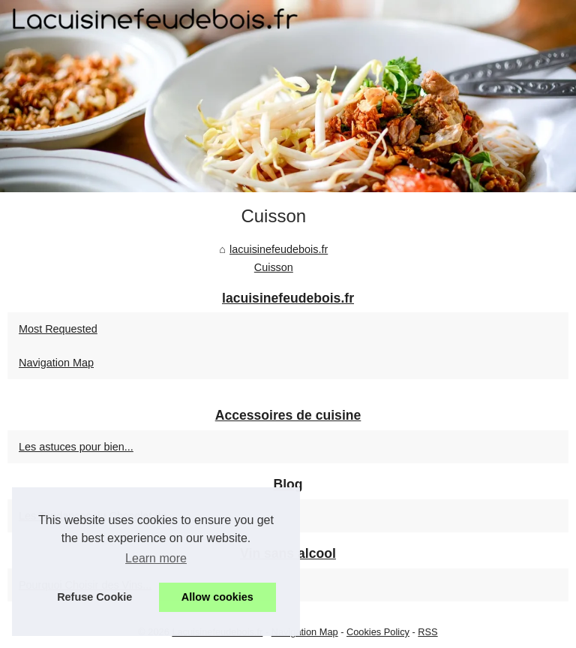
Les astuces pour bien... (76, 447)
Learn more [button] (156, 558)
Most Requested (58, 329)
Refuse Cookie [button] (94, 597)
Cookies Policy (378, 631)
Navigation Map (56, 363)
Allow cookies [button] (218, 597)
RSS (427, 631)
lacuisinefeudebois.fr (279, 249)
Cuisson (273, 267)
